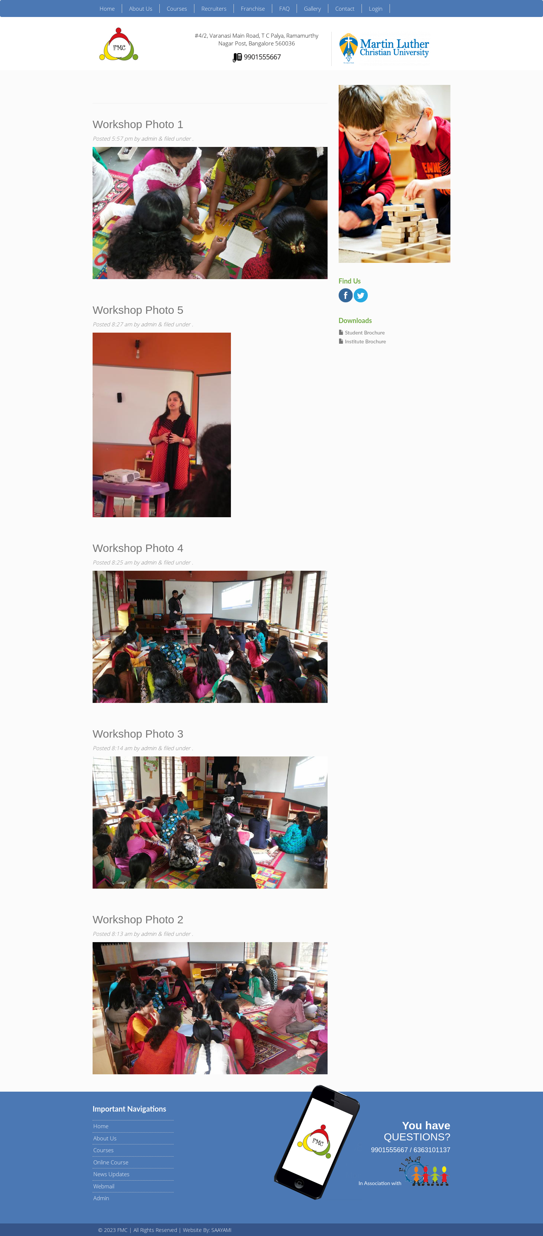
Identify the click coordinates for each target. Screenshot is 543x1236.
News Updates (111, 1174)
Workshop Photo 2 (138, 919)
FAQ (284, 8)
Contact (344, 8)
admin (149, 138)
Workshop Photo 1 (138, 124)
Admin (101, 1198)
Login (376, 8)
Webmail (103, 1186)
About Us (140, 8)
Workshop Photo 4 (138, 548)
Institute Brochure (362, 341)
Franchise (253, 8)
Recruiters (213, 8)
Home (107, 8)
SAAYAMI (221, 1229)
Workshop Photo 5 (138, 310)
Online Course (110, 1162)
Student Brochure (362, 332)
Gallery (312, 8)
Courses (177, 8)
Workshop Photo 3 (138, 734)
